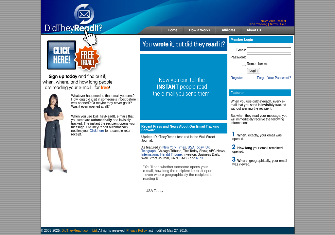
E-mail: (241, 50)
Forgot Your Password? (274, 78)
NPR (199, 158)
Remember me (258, 64)
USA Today (196, 147)
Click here (97, 131)
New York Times (174, 147)
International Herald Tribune (161, 154)
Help (283, 24)
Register (237, 78)
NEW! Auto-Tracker (273, 21)
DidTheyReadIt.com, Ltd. (80, 230)
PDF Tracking (258, 24)
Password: (238, 57)
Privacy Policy (136, 230)
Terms (274, 24)
